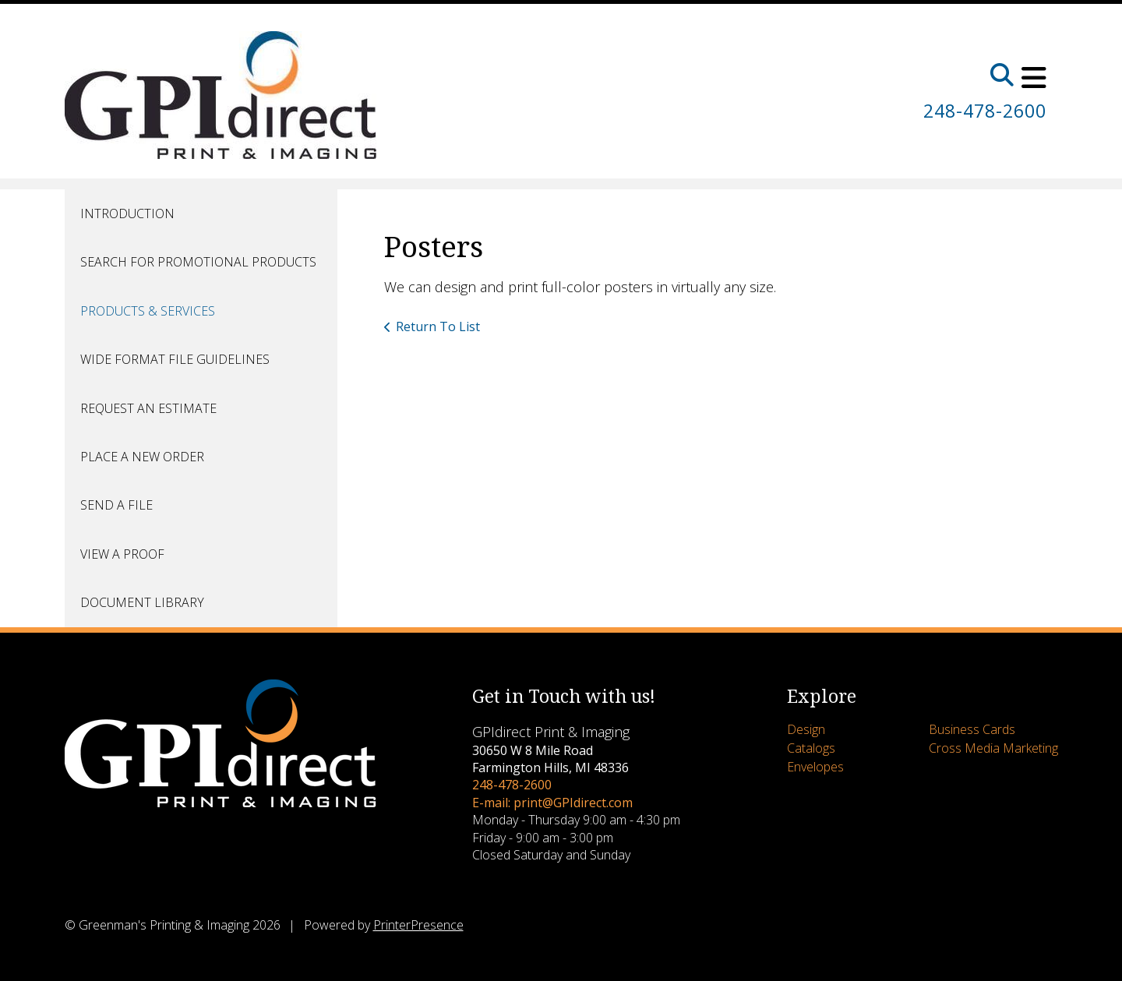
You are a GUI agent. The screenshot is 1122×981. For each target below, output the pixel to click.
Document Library (142, 602)
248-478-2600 (981, 110)
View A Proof (122, 554)
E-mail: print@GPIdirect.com (552, 802)
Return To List (438, 326)
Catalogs (811, 748)
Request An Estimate (148, 408)
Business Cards (972, 729)
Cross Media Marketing (993, 748)
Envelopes (815, 766)
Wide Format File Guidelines (175, 359)
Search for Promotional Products (198, 261)
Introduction (127, 213)
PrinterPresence (418, 924)
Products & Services (147, 310)
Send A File (116, 504)
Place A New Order (142, 456)
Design (806, 729)
